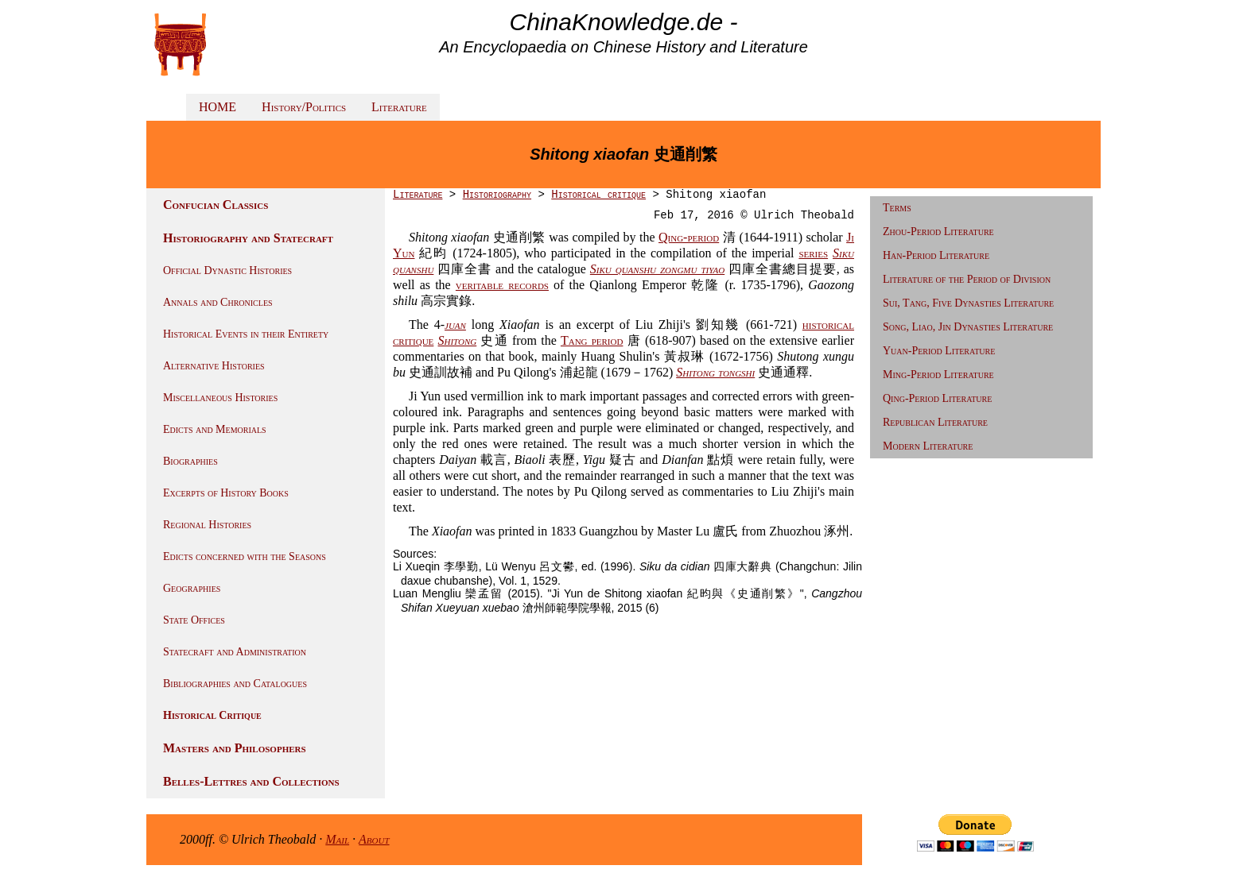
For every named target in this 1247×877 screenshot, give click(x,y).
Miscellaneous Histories (220, 398)
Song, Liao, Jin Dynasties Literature (968, 327)
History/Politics (304, 107)
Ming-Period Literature (938, 375)
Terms (897, 208)
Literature (399, 107)
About (374, 839)
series (813, 253)
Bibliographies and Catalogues (235, 684)
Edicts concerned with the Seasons (244, 556)
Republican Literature (935, 422)
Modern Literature (928, 446)
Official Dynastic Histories (227, 270)
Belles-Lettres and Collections (251, 781)
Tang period (592, 340)
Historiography (497, 194)
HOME (217, 107)
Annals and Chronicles (218, 302)
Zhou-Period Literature (938, 232)
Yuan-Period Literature (939, 351)
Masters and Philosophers (234, 748)
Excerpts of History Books (226, 493)
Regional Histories (207, 525)
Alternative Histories (214, 366)
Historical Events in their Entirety (245, 334)
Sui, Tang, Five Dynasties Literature (968, 303)
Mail (337, 839)
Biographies (190, 461)
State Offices (194, 620)
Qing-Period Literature (937, 398)
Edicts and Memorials (214, 429)
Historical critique (598, 194)
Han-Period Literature (936, 255)
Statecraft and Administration (234, 652)
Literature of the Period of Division (967, 279)
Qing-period (688, 237)
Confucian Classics (215, 204)
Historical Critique (212, 715)
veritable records (502, 285)
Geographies (191, 588)
